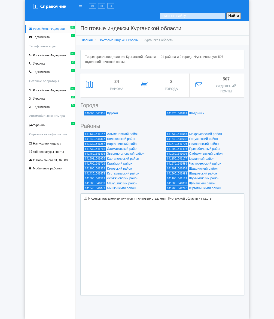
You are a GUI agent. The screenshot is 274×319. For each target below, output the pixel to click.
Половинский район (204, 144)
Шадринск (196, 113)
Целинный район (201, 158)
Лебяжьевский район (122, 178)
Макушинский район (122, 183)
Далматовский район (122, 149)
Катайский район (119, 163)
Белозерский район (121, 139)
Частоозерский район (205, 163)
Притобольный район (205, 149)
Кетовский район (119, 168)
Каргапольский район (123, 158)
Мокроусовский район (205, 134)
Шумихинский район (204, 178)
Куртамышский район (123, 173)
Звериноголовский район (125, 153)
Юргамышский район (205, 188)
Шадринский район (203, 168)
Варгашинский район (122, 144)
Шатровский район (203, 173)
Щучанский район (202, 183)
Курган (112, 113)
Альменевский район (123, 134)
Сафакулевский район (205, 153)
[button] (92, 5)
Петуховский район (203, 139)
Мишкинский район (121, 188)
